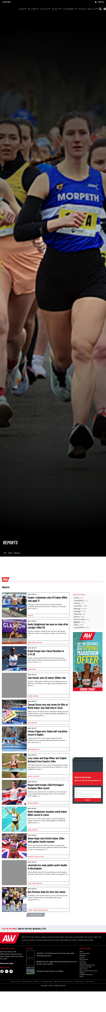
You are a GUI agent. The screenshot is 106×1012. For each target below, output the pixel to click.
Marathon (32, 669)
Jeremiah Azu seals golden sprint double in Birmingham (47, 866)
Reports (34, 594)
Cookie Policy (78, 986)
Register (82, 978)
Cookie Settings (46, 986)
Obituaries (78, 614)
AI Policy (36, 986)
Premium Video (79, 619)
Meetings (32, 9)
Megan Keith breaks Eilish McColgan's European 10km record (46, 786)
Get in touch (84, 974)
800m (34, 642)
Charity (76, 598)
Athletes (44, 9)
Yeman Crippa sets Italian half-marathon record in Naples (47, 733)
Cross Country (33, 776)
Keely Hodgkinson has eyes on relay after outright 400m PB (48, 626)
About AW (92, 9)
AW (4, 553)
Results (55, 9)
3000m (30, 696)
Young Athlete (79, 627)
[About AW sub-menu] (97, 9)
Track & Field (39, 857)
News (21, 9)
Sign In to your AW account (88, 976)
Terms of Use (15, 986)
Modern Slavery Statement (63, 986)
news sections (79, 595)
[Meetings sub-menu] (38, 9)
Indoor (30, 616)
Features (77, 603)
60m (29, 723)
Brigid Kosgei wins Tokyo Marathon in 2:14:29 (46, 652)
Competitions (79, 600)
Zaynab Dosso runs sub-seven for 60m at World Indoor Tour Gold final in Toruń (48, 706)
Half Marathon (33, 749)
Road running (33, 803)
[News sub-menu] (26, 9)
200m (29, 883)
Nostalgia (77, 611)
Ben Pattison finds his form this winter (47, 892)
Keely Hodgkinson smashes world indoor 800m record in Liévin (47, 813)
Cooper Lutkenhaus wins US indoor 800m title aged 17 (47, 599)
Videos (76, 625)
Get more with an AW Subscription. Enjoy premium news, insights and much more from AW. (11, 960)
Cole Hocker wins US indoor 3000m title (47, 677)
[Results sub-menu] (61, 9)
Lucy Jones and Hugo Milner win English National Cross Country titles (47, 759)
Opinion (77, 617)
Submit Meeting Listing (87, 970)
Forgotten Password (86, 979)
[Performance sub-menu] (76, 9)
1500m (30, 910)
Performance (69, 9)
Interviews (77, 606)
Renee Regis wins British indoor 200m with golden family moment (46, 840)
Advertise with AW (86, 972)
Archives (83, 9)
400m (29, 642)
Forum (82, 981)
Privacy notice (27, 986)
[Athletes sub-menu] (50, 9)
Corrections (89, 986)
